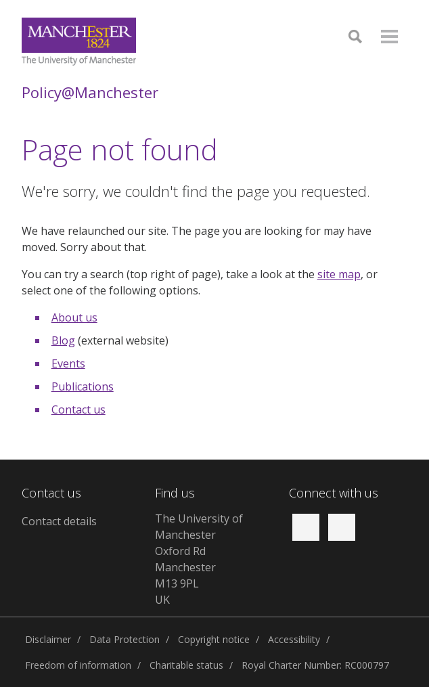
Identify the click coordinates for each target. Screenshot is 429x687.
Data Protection (124, 639)
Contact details (59, 521)
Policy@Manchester (90, 92)
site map (339, 274)
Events (68, 363)
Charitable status (186, 665)
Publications (82, 386)
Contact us (78, 409)
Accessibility (294, 639)
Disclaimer (48, 639)
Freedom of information (78, 665)
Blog (63, 340)
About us (74, 317)
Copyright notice (214, 639)
